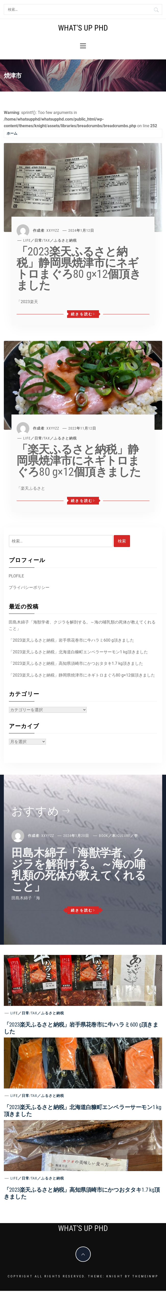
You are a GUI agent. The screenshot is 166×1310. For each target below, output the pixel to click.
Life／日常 (32, 240)
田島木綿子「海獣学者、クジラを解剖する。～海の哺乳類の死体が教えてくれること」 (82, 625)
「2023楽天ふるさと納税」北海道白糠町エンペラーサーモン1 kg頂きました (78, 652)
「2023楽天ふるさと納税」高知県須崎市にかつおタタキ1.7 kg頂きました (76, 663)
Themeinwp (145, 1276)
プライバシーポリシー (29, 587)
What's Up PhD (83, 27)
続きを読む (83, 314)
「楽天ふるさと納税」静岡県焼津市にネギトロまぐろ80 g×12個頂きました (79, 460)
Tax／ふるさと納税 (60, 240)
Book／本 (107, 836)
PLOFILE (16, 576)
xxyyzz (52, 230)
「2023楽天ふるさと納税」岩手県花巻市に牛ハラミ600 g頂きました (71, 640)
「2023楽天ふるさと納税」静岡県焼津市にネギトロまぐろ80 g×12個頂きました (79, 268)
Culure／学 (127, 836)
